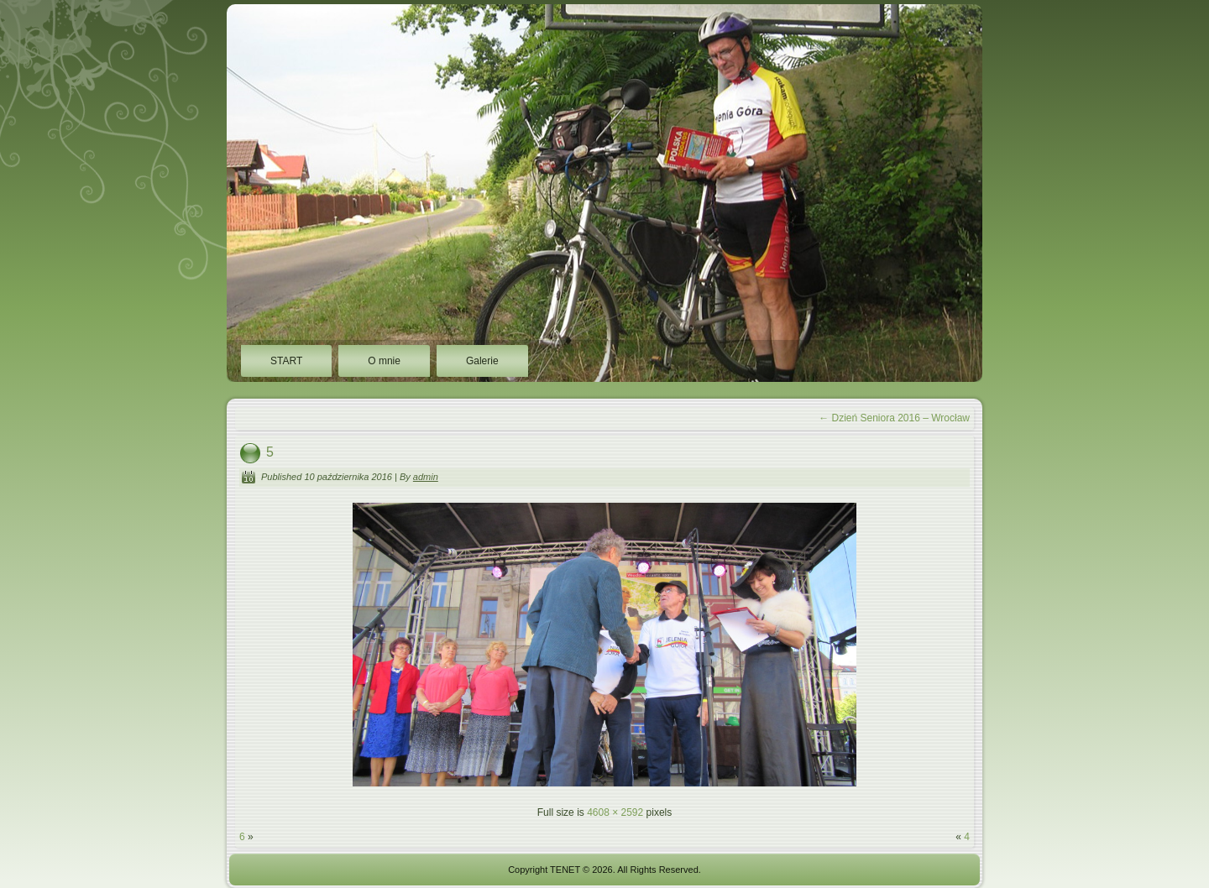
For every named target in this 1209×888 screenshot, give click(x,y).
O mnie (384, 361)
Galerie (482, 361)
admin (425, 477)
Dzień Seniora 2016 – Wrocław (894, 418)
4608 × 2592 (615, 812)
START (286, 361)
